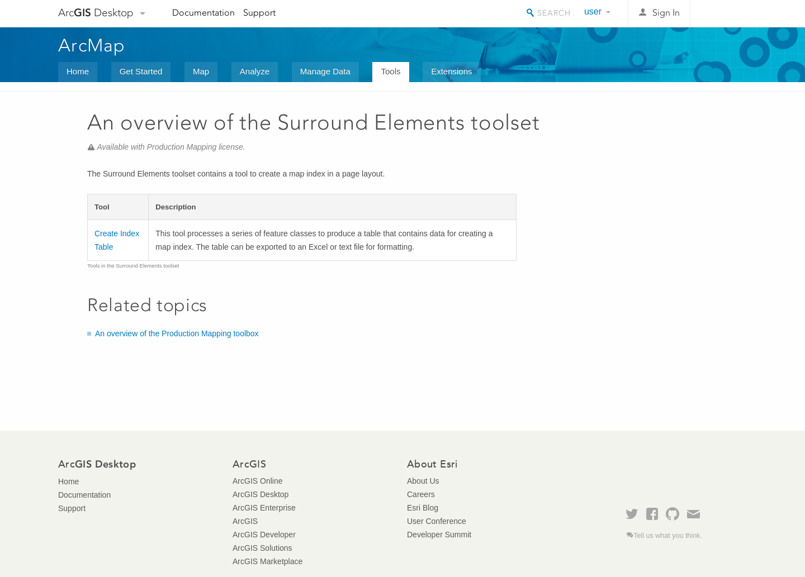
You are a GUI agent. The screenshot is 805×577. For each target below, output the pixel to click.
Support (259, 12)
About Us (423, 480)
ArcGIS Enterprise (264, 507)
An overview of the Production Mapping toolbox (177, 333)
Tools (390, 71)
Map (201, 71)
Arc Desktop (96, 12)
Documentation (203, 12)
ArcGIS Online (257, 480)
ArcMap (92, 45)
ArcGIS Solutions (262, 547)
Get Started (141, 71)
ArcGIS (245, 521)
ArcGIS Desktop (260, 494)
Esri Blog (422, 507)
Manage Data (325, 71)
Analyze (254, 71)
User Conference (436, 521)
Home (78, 71)
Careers (421, 494)
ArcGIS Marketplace (267, 561)
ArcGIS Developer (264, 534)
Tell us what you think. (667, 536)
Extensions (451, 71)
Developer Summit (439, 534)
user (593, 11)
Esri (723, 13)
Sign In (666, 12)
